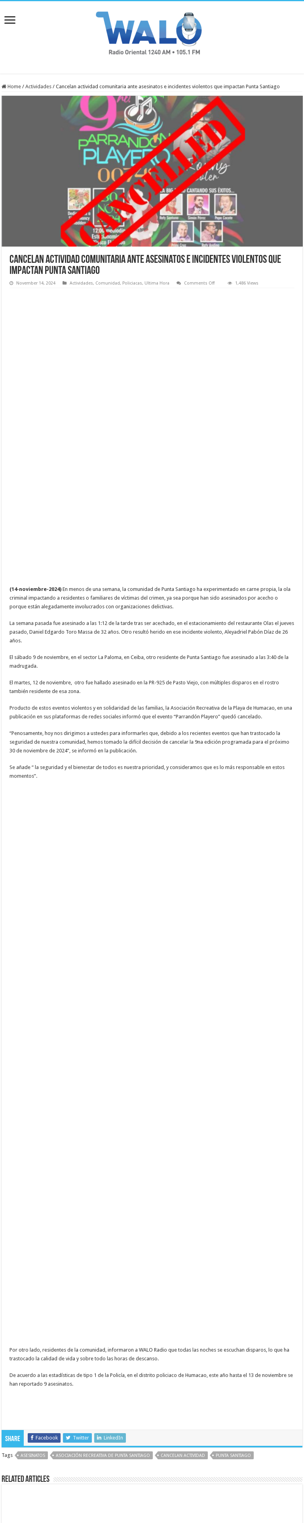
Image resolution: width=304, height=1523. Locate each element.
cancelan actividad (183, 1255)
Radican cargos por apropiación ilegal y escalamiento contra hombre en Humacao (150, 1354)
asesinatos (33, 1255)
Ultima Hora (156, 283)
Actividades (38, 86)
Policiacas (132, 283)
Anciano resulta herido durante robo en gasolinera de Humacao (53, 1350)
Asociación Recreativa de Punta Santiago (103, 1255)
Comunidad (107, 283)
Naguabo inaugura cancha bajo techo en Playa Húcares (247, 1350)
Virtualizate (132, 1494)
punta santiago (233, 1255)
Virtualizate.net (196, 1494)
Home (11, 86)
